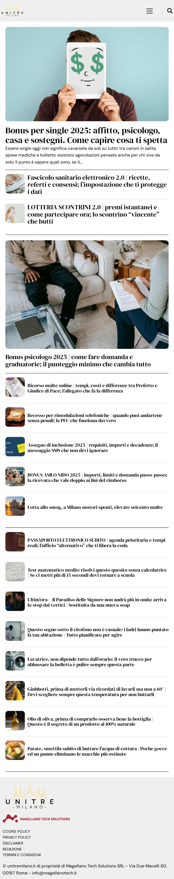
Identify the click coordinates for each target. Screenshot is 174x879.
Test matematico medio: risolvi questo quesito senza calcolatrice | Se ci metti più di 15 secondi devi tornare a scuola (97, 573)
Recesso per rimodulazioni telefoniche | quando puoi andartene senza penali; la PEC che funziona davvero (95, 418)
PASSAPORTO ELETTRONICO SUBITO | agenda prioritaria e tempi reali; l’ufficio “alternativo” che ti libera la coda (96, 543)
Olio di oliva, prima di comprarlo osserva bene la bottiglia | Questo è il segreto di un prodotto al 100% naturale (90, 721)
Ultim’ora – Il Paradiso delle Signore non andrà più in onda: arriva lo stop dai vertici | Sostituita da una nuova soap (97, 602)
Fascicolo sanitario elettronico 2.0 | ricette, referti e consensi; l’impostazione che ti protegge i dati (97, 184)
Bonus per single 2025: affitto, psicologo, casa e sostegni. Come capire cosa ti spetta (86, 135)
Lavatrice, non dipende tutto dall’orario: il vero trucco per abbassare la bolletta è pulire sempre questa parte (90, 662)
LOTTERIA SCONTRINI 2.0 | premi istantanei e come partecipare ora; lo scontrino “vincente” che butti (93, 214)
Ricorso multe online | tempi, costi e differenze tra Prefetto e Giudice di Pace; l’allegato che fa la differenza (92, 388)
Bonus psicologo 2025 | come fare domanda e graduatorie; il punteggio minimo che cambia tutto (78, 360)
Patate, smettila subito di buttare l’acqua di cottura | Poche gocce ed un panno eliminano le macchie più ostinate (97, 751)
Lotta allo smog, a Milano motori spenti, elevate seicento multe (95, 507)
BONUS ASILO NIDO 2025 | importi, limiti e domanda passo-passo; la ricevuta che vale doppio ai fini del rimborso (97, 477)
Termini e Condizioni (22, 855)
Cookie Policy (16, 831)
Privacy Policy (17, 837)
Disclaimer (13, 843)
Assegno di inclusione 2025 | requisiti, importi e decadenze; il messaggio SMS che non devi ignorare (93, 448)
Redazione (12, 849)
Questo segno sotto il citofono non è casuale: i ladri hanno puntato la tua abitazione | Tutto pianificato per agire (98, 632)
